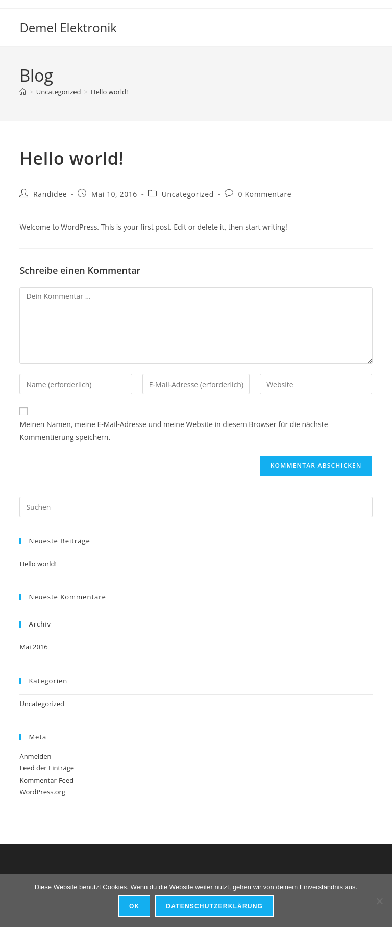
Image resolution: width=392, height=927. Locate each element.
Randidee (50, 194)
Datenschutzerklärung (214, 906)
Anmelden (35, 756)
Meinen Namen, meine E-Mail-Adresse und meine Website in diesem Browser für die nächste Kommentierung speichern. (173, 430)
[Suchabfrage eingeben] (195, 507)
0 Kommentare (265, 194)
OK (134, 906)
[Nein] (379, 901)
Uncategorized (188, 194)
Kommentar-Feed (46, 780)
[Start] (22, 91)
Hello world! (109, 91)
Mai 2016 (33, 647)
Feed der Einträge (46, 767)
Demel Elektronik (68, 27)
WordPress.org (42, 791)
